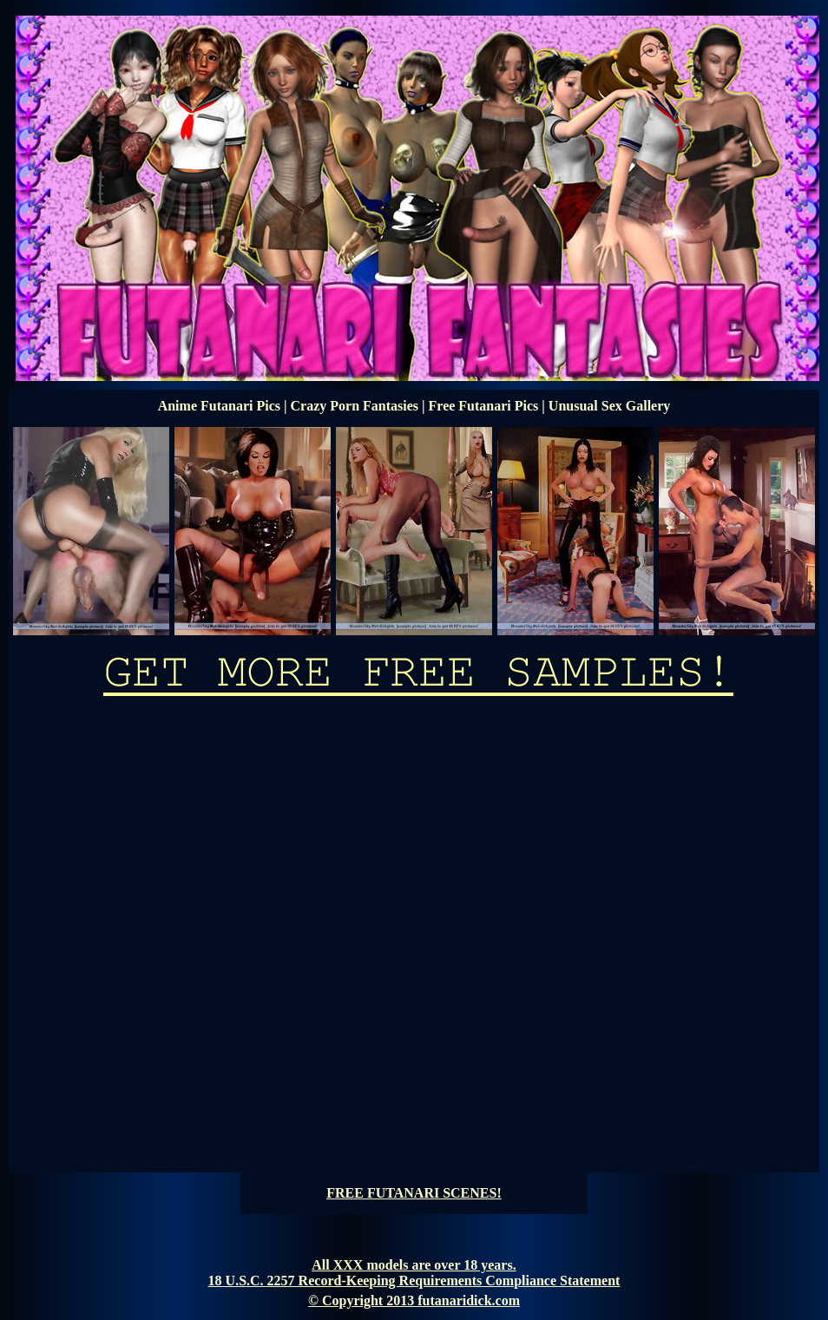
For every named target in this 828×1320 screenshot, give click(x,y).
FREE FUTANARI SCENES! (414, 1192)
